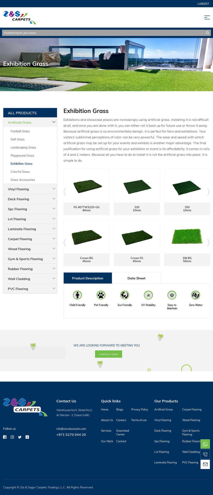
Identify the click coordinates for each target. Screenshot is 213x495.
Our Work (107, 441)
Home (104, 409)
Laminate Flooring (22, 229)
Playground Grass (22, 155)
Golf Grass (18, 139)
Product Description (87, 278)
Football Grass (20, 131)
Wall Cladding (19, 278)
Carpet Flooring (20, 239)
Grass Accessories (23, 180)
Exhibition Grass (21, 164)
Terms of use (139, 420)
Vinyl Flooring (18, 189)
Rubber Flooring (20, 269)
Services (106, 430)
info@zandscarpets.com (71, 429)
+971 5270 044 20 (71, 434)
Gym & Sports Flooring (25, 259)
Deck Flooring (18, 199)
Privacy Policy (139, 409)
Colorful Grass (20, 172)
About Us (107, 420)
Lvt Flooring (17, 219)
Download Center (122, 432)
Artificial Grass (19, 122)
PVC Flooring (18, 288)
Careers (121, 420)
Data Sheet (136, 278)
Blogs (119, 409)
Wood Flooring (19, 249)
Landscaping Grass (23, 147)
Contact (121, 441)
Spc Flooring (17, 209)
